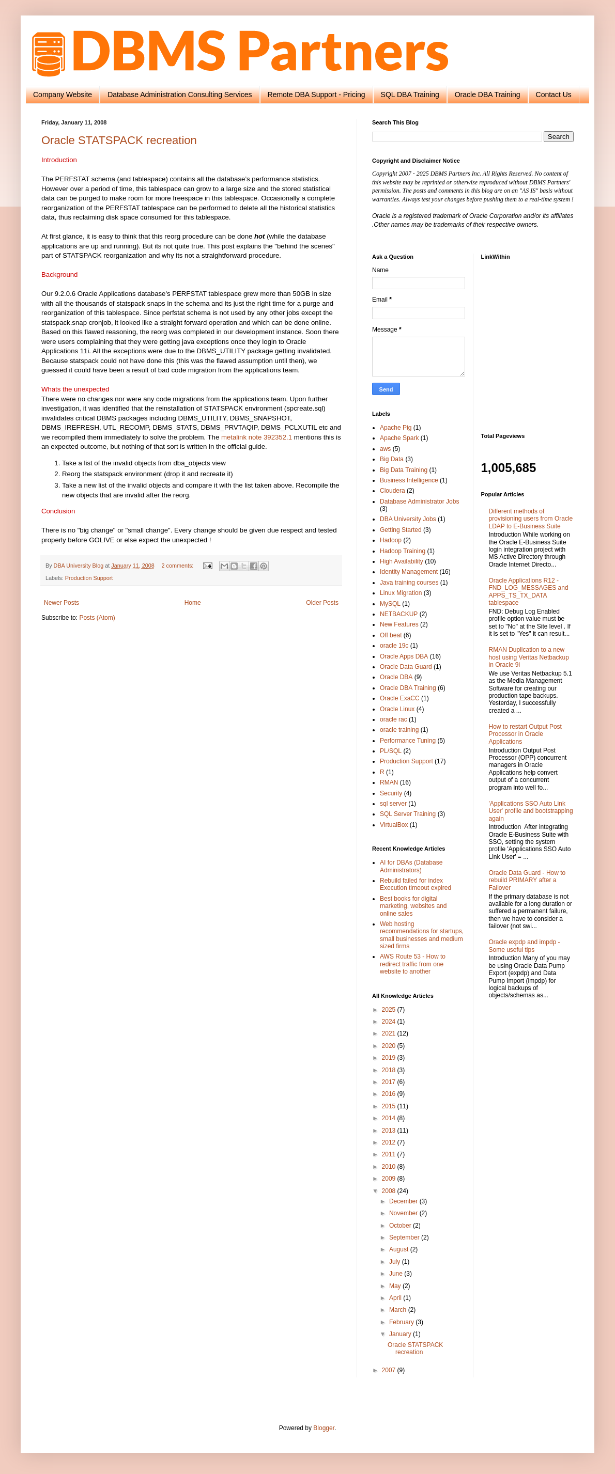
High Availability (401, 561)
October (401, 1225)
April (396, 1297)
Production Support (89, 578)
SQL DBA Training (410, 94)
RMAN (389, 782)
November (404, 1213)
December (404, 1201)
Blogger (323, 1428)
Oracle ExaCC (400, 698)
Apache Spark (399, 438)
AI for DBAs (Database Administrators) (411, 866)
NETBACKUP (399, 614)
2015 (389, 1106)
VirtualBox (394, 824)
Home (193, 602)
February (402, 1322)
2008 (389, 1191)
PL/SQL (391, 751)
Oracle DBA (396, 677)
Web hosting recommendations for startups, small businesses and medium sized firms (422, 935)
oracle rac (393, 719)
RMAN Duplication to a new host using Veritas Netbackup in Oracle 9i (529, 657)
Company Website (62, 94)
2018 (389, 1070)
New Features (399, 624)
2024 (389, 1021)
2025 (389, 1009)
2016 (389, 1093)
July (395, 1261)
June (396, 1273)
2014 (389, 1118)
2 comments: (178, 565)
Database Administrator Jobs (419, 501)
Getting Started (401, 530)
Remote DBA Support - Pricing (316, 94)
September (405, 1237)
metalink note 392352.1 (256, 437)
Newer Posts (61, 602)
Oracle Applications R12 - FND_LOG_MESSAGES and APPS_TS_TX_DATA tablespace (528, 591)
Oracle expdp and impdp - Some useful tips (524, 945)
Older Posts (322, 602)
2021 (389, 1033)
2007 (389, 1370)
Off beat (391, 635)
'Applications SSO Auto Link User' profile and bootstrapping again (531, 811)
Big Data (392, 459)
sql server (393, 803)
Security (391, 793)
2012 (389, 1142)
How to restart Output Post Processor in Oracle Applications (525, 734)
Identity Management (409, 571)
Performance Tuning (408, 740)
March (398, 1309)
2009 (389, 1178)
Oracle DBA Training (487, 94)
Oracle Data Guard (406, 666)
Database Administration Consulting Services (179, 94)
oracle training (399, 729)
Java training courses (409, 582)
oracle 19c (394, 645)
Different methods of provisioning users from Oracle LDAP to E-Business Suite (531, 519)
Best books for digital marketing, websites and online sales (413, 906)
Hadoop (391, 540)
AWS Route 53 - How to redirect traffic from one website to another (412, 964)
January (401, 1334)
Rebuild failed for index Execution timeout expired (415, 884)
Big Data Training (403, 470)
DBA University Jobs (408, 519)
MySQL (390, 603)
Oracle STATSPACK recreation (119, 140)
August (399, 1249)
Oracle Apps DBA (404, 656)
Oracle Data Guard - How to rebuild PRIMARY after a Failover (527, 880)
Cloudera (392, 490)
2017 (389, 1082)
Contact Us (554, 94)
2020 (389, 1045)
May (396, 1286)
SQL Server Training (408, 814)
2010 (389, 1166)
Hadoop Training (402, 551)
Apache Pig (395, 427)
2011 (389, 1154)
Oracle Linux (397, 709)
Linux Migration (401, 593)
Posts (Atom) (97, 617)
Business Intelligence (409, 480)
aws (385, 448)
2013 (389, 1130)
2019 (389, 1057)
